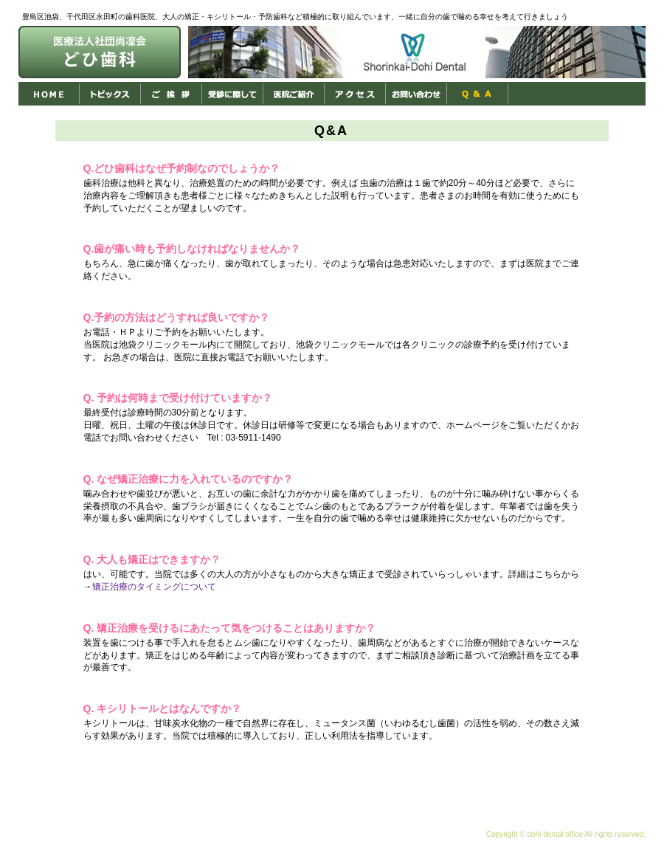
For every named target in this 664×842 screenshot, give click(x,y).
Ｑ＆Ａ (477, 93)
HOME (49, 93)
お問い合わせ (416, 93)
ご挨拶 (171, 93)
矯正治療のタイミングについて (154, 587)
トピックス (110, 93)
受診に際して (232, 93)
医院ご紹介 (294, 93)
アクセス (355, 93)
